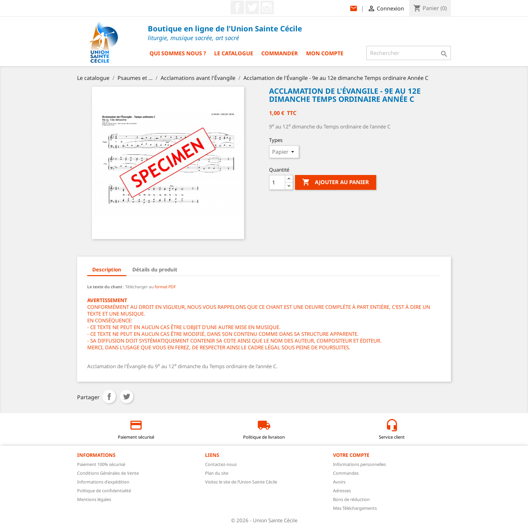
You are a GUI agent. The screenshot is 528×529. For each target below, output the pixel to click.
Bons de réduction (351, 499)
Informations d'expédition (103, 482)
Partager (109, 396)
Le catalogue (233, 53)
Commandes (346, 473)
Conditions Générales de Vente (108, 473)
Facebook (237, 7)
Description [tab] (106, 269)
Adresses (342, 491)
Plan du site (216, 473)
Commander (279, 53)
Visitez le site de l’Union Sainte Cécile (241, 482)
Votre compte (351, 455)
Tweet (126, 396)
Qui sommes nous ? (178, 53)
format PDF (165, 287)
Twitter (252, 7)
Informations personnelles (359, 464)
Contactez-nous (221, 464)
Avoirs (339, 482)
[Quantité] (277, 182)
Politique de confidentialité (104, 491)
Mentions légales (94, 499)
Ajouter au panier (335, 182)
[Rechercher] (408, 53)
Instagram (267, 7)
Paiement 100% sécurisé (101, 464)
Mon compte (324, 53)
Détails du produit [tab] (154, 269)
